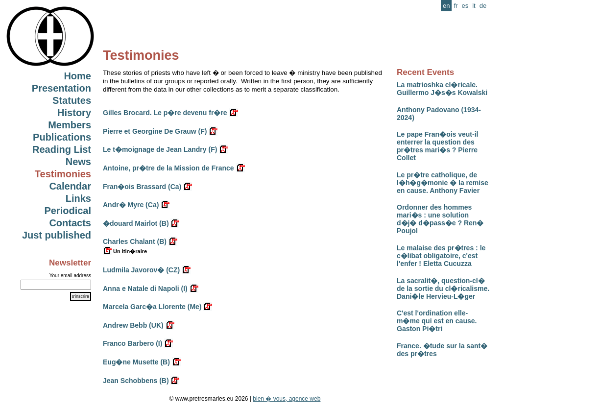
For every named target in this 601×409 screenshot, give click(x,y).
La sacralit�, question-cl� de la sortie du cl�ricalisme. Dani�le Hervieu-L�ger (443, 288)
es (464, 5)
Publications (62, 137)
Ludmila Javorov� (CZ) (141, 270)
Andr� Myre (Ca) (131, 205)
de (483, 5)
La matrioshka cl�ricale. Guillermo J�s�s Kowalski (442, 88)
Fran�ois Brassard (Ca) (142, 187)
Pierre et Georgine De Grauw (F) (155, 131)
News (78, 161)
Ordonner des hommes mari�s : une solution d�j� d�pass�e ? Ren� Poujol (440, 219)
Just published (56, 235)
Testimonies (63, 173)
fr (455, 5)
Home (77, 76)
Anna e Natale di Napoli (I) (145, 288)
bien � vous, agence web (286, 398)
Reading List (61, 149)
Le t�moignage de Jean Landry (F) (160, 149)
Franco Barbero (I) (132, 343)
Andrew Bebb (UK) (133, 325)
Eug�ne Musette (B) (136, 362)
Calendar (70, 186)
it (474, 5)
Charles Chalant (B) (135, 241)
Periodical (67, 210)
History (74, 112)
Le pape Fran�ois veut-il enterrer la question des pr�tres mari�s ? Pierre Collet (437, 146)
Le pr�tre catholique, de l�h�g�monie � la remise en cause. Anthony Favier (442, 182)
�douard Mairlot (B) (136, 223)
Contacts (70, 222)
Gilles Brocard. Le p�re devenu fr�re (165, 113)
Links (78, 198)
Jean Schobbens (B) (136, 381)
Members (69, 125)
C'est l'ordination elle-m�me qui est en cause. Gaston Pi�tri (437, 321)
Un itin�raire (125, 251)
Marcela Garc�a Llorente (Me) (152, 307)
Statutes (71, 100)
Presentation (61, 88)
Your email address (70, 275)
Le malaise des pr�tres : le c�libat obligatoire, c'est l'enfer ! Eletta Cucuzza (441, 255)
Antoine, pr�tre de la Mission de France (168, 168)
